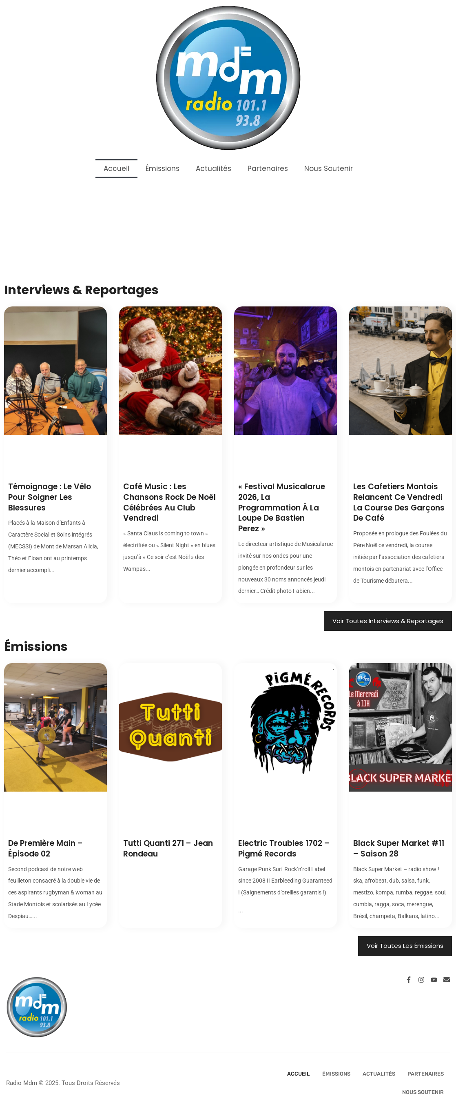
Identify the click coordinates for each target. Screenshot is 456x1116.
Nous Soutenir (328, 168)
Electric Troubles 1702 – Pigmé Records (284, 848)
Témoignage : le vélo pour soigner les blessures (49, 497)
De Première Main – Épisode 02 (45, 848)
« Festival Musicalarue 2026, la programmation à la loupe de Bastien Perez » (281, 507)
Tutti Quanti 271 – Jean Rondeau (168, 848)
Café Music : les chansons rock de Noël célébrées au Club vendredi (169, 502)
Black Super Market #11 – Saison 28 (398, 848)
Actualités (213, 168)
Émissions (162, 168)
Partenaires (268, 168)
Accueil (116, 168)
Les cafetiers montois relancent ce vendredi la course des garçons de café (399, 502)
